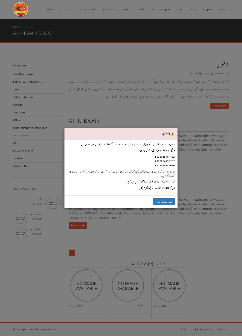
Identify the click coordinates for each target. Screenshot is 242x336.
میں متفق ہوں (164, 201)
